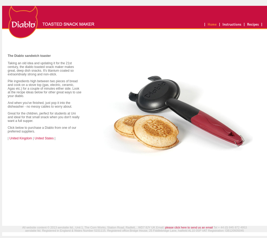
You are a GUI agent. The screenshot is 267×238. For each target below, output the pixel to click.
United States (44, 138)
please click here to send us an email (189, 227)
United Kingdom (20, 138)
